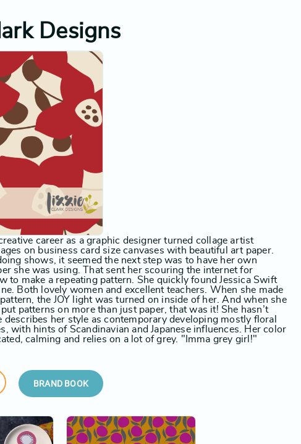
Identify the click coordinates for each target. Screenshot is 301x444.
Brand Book (60, 383)
